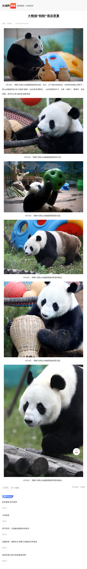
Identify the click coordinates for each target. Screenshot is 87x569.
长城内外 (29, 6)
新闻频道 (20, 6)
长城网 (6, 6)
